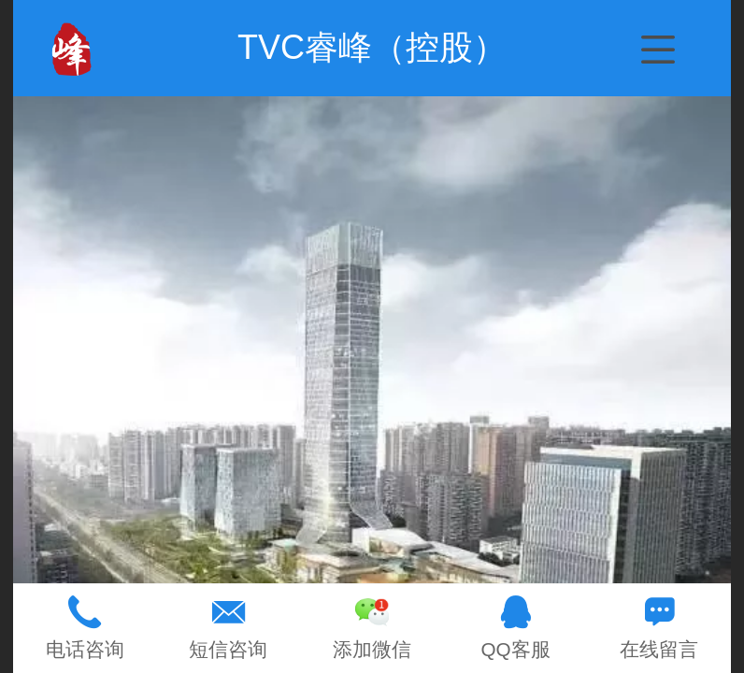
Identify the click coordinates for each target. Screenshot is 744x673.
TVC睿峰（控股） (372, 47)
